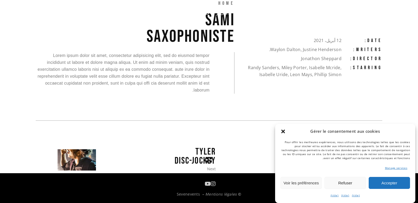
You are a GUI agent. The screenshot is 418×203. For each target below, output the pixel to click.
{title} (356, 195)
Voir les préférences (301, 183)
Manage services (396, 168)
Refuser (345, 183)
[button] (283, 131)
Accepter (389, 183)
